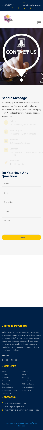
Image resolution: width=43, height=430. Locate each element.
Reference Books (28, 387)
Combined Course (8, 381)
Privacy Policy (26, 390)
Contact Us (5, 378)
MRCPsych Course (28, 384)
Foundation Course (28, 381)
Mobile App (25, 378)
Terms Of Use (6, 393)
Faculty (24, 374)
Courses (5, 374)
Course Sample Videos (10, 390)
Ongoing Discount (8, 387)
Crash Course (6, 384)
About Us (25, 371)
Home (4, 371)
